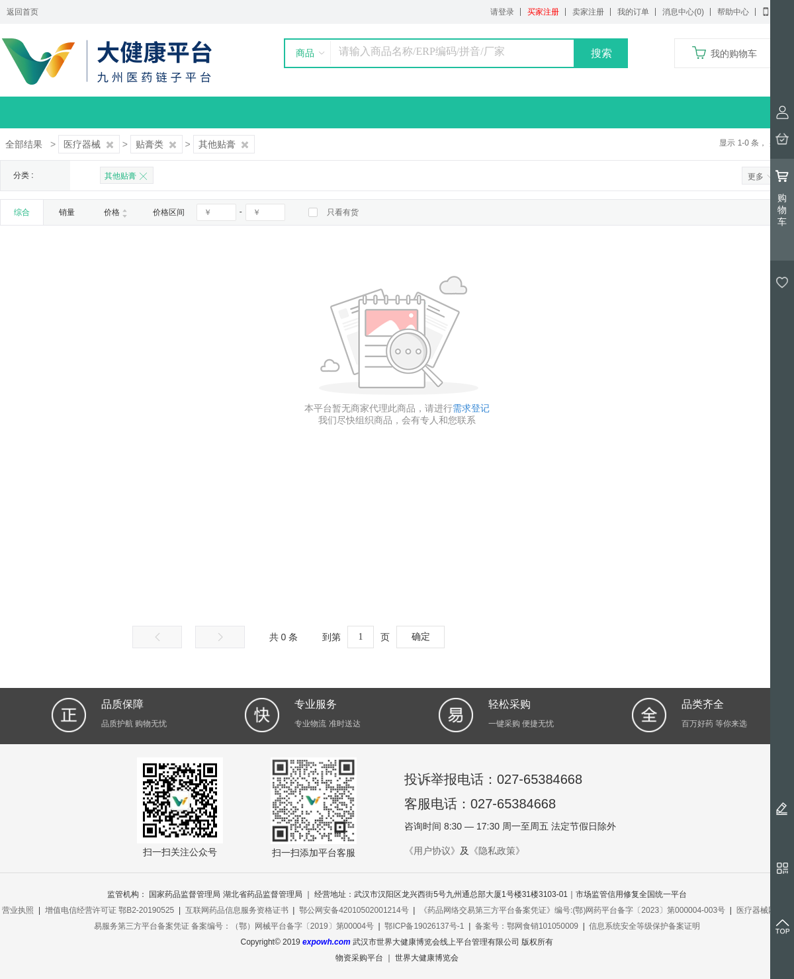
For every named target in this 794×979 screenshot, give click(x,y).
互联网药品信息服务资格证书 (236, 910)
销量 (67, 212)
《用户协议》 (432, 850)
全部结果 (23, 144)
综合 (22, 212)
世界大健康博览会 (427, 957)
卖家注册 (588, 12)
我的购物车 (734, 53)
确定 (421, 637)
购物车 (782, 198)
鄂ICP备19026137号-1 (424, 926)
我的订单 (633, 12)
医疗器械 (89, 144)
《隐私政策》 (497, 850)
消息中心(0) (683, 12)
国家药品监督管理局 (184, 894)
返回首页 (22, 12)
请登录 (502, 12)
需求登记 (471, 408)
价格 (116, 212)
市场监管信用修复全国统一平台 (631, 894)
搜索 (601, 53)
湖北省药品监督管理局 (262, 894)
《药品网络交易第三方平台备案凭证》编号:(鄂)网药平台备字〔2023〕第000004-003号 (572, 910)
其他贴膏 (223, 144)
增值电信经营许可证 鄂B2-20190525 (109, 910)
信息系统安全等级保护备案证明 (644, 926)
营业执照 (18, 910)
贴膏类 (156, 144)
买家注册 (543, 12)
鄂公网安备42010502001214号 (353, 910)
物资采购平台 (359, 957)
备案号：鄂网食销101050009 (526, 926)
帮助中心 (733, 12)
